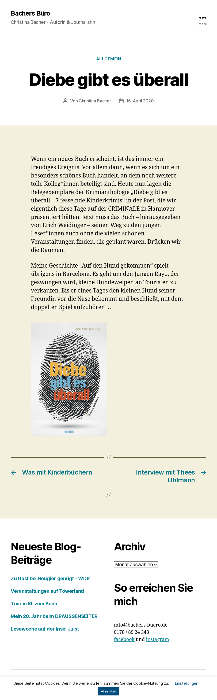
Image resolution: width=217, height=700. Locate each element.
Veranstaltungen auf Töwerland (47, 591)
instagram (157, 639)
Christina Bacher (95, 100)
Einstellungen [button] (186, 683)
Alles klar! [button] (108, 691)
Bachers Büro (30, 13)
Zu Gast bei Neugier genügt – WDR (50, 578)
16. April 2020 (140, 100)
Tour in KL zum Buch (34, 603)
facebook (124, 639)
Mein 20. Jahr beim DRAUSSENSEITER (54, 616)
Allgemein (108, 59)
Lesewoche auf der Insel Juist (45, 629)
